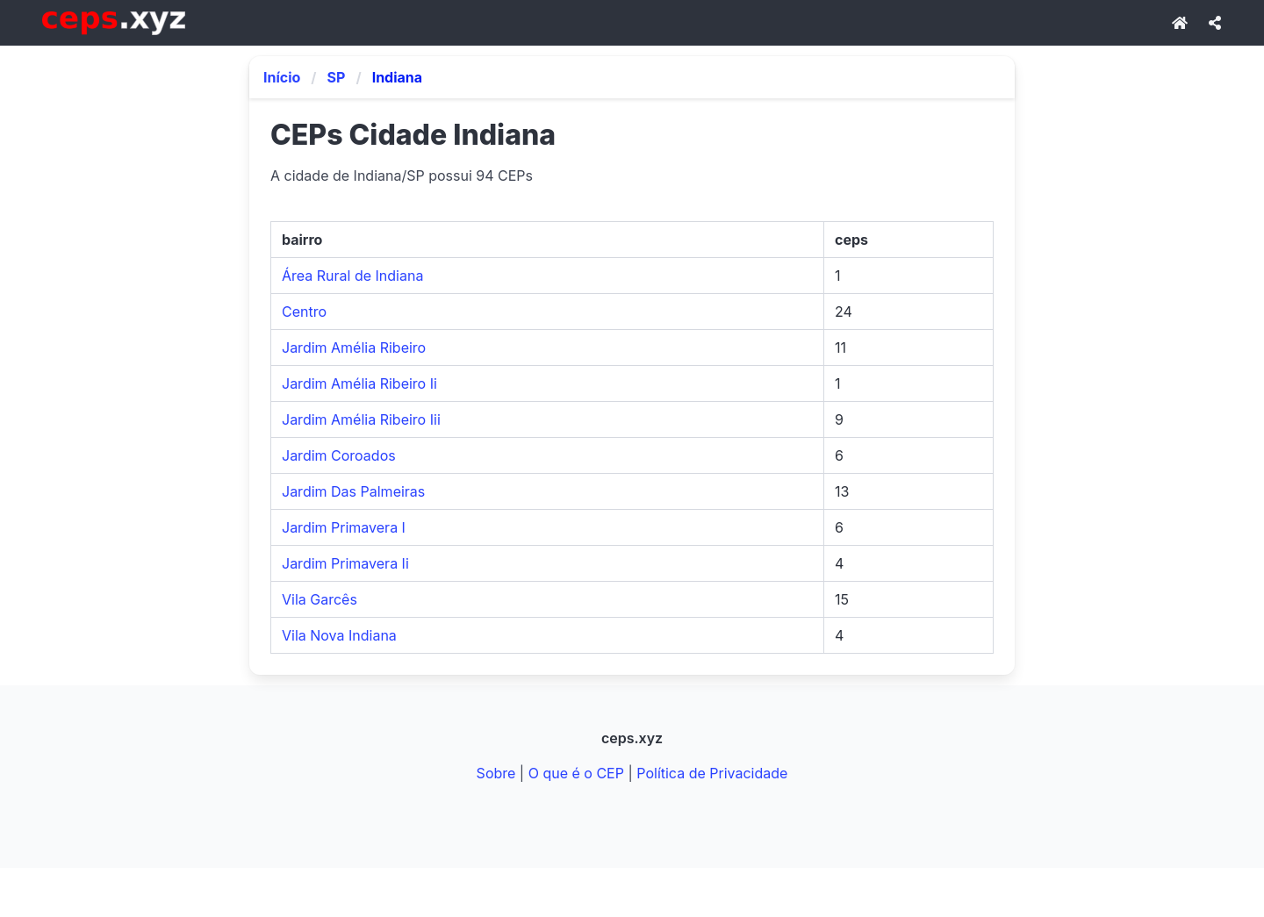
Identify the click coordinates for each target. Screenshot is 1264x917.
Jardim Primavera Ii (345, 563)
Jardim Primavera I (344, 527)
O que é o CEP (576, 773)
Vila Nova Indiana (339, 635)
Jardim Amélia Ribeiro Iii (361, 419)
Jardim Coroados (339, 455)
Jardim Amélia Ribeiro (354, 347)
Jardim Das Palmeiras (353, 491)
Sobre (496, 773)
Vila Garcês (319, 599)
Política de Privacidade (711, 773)
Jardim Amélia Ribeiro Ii (359, 383)
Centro (304, 311)
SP (336, 77)
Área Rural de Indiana (352, 275)
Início (281, 77)
